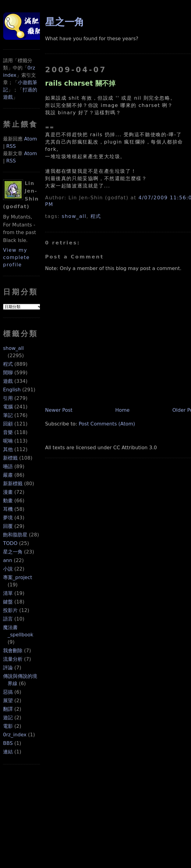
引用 (8, 398)
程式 (8, 364)
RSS (11, 146)
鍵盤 (8, 602)
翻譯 (8, 709)
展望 (8, 700)
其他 (8, 449)
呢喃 (8, 441)
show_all (13, 348)
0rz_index (15, 735)
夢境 (8, 518)
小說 (8, 569)
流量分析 (13, 659)
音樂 (8, 432)
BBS (8, 743)
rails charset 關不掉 (80, 83)
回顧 (8, 424)
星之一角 (13, 552)
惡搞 (8, 692)
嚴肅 (8, 475)
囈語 (8, 466)
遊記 (8, 717)
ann (7, 560)
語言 (8, 619)
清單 (8, 593)
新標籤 (10, 458)
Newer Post (59, 410)
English (12, 390)
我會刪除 (13, 650)
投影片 (10, 610)
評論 (8, 668)
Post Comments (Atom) (107, 424)
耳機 (8, 509)
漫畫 (8, 492)
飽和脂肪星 (15, 535)
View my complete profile (16, 257)
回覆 (8, 526)
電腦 (8, 407)
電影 (8, 726)
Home (122, 410)
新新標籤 (13, 483)
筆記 (8, 415)
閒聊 (8, 372)
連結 (8, 752)
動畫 (8, 500)
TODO (10, 543)
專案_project (17, 577)
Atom (30, 139)
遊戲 (8, 381)
